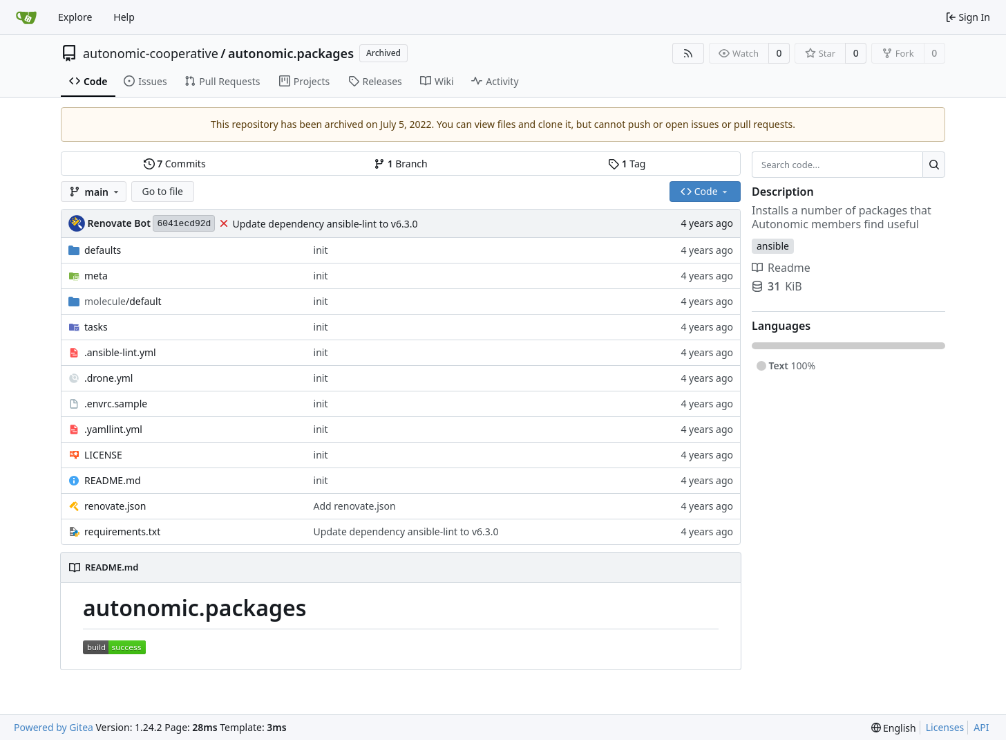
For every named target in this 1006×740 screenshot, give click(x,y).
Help (124, 17)
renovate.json (115, 505)
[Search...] (933, 164)
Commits (175, 163)
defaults (102, 250)
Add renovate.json (355, 505)
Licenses (945, 727)
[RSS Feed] (688, 53)
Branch (401, 163)
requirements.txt (122, 531)
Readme (781, 268)
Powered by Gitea (53, 727)
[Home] (26, 17)
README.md (112, 480)
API (981, 727)
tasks (96, 326)
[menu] (893, 727)
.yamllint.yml (113, 429)
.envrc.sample (115, 403)
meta (96, 275)
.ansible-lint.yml (120, 352)
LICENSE (103, 454)
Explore (75, 17)
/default (123, 301)
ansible (773, 245)
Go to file (162, 191)
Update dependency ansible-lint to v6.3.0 (324, 223)
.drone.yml (108, 378)
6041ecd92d (184, 224)
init (321, 250)
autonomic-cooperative (150, 53)
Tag (626, 163)
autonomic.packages (291, 53)
